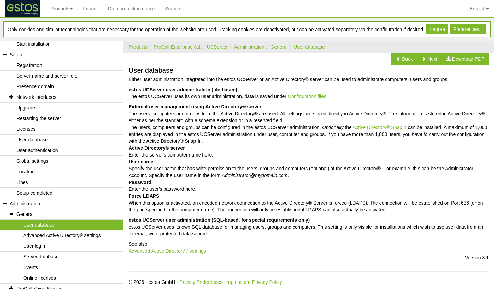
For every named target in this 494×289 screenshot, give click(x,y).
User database (309, 47)
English (479, 8)
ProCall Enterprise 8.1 (177, 47)
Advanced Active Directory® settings (167, 251)
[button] (404, 59)
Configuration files (307, 96)
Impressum (237, 282)
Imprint (90, 8)
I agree (437, 29)
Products (61, 8)
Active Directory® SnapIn (380, 127)
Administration (249, 47)
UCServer (217, 47)
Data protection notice (131, 8)
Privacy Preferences (200, 282)
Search (172, 8)
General (279, 47)
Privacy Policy (267, 282)
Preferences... (468, 29)
